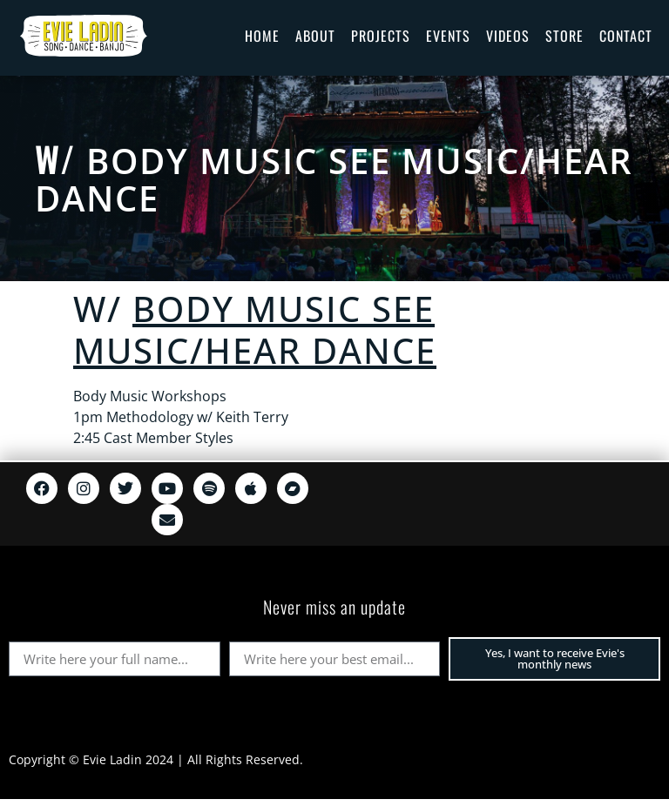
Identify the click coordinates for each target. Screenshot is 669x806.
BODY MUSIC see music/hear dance (334, 179)
